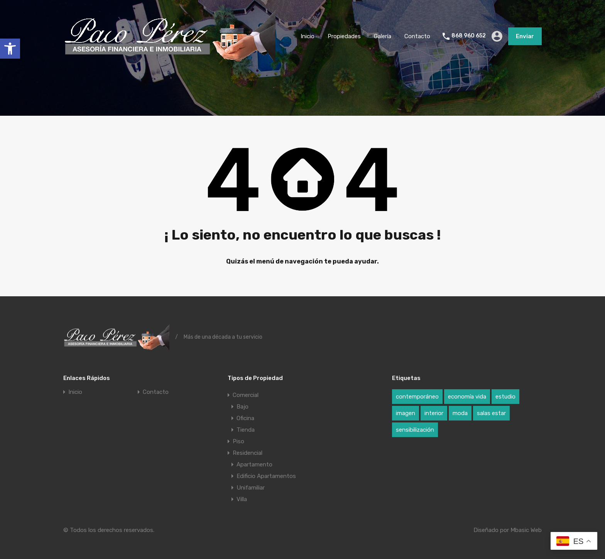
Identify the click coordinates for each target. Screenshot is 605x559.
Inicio (307, 36)
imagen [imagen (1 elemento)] (405, 413)
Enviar (525, 36)
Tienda (246, 429)
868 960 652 (468, 36)
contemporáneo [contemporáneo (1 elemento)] (417, 396)
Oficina (245, 418)
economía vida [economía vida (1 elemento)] (467, 396)
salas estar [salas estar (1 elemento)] (491, 413)
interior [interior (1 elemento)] (433, 413)
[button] (10, 49)
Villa (242, 499)
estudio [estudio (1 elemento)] (505, 396)
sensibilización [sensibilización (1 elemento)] (415, 429)
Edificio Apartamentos (266, 476)
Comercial (246, 395)
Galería (382, 36)
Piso (238, 441)
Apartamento (254, 464)
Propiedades (344, 36)
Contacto (417, 36)
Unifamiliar (251, 487)
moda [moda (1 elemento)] (460, 413)
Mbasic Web (526, 530)
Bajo (242, 406)
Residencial (247, 452)
